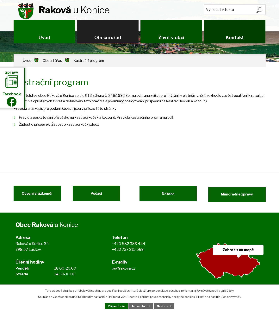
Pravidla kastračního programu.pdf (145, 117)
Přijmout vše (114, 306)
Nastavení (166, 306)
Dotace (166, 195)
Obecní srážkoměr (35, 195)
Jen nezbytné (141, 306)
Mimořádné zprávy (239, 195)
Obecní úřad (107, 37)
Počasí (98, 195)
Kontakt (235, 37)
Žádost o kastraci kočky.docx (75, 124)
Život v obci (171, 37)
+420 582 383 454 (128, 246)
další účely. (227, 290)
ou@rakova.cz (123, 270)
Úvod (44, 37)
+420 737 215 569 (128, 252)
